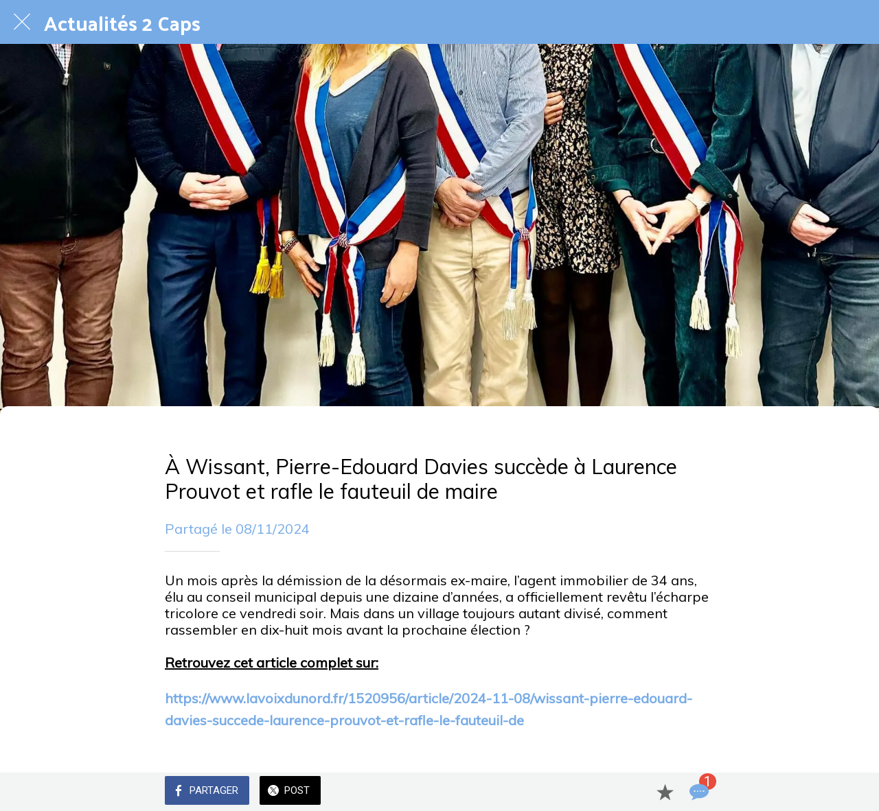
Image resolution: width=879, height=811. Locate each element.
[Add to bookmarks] (664, 791)
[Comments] (697, 791)
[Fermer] (22, 22)
